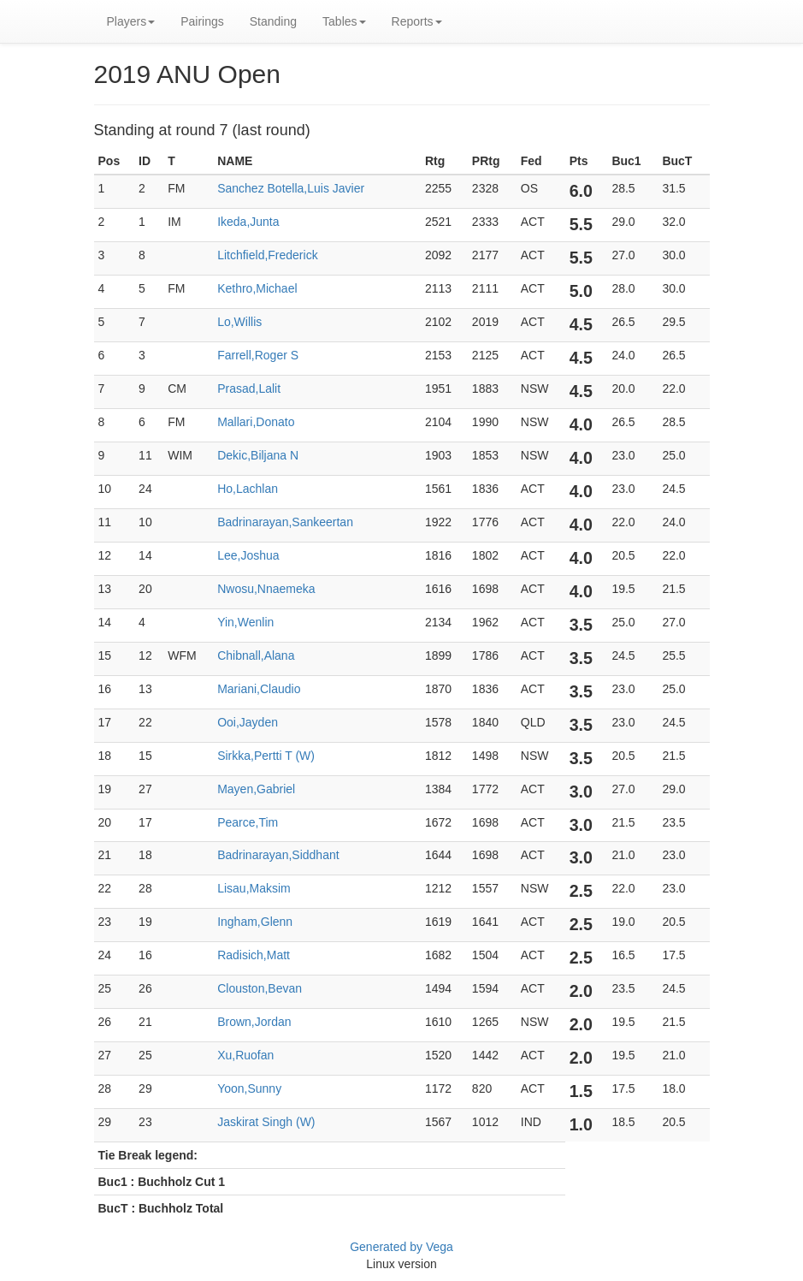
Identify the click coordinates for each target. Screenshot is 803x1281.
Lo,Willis (239, 322)
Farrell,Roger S (257, 355)
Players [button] (131, 21)
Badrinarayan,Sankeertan (285, 522)
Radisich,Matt (253, 955)
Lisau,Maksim (254, 888)
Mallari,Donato (255, 422)
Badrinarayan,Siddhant (278, 855)
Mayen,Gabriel (256, 789)
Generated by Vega (401, 1247)
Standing (273, 21)
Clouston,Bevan (259, 988)
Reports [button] (417, 21)
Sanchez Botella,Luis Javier (290, 188)
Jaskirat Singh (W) (266, 1122)
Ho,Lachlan (247, 488)
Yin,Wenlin (245, 622)
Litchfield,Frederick (267, 255)
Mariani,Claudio (258, 689)
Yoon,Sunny (249, 1088)
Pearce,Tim (247, 822)
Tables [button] (343, 21)
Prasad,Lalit (248, 388)
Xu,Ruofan (245, 1055)
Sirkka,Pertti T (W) (266, 755)
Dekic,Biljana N (257, 455)
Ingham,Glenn (254, 921)
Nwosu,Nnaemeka (266, 589)
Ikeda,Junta (248, 221)
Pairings (202, 21)
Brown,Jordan (254, 1022)
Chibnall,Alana (255, 655)
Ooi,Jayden (247, 722)
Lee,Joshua (248, 555)
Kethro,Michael (257, 288)
